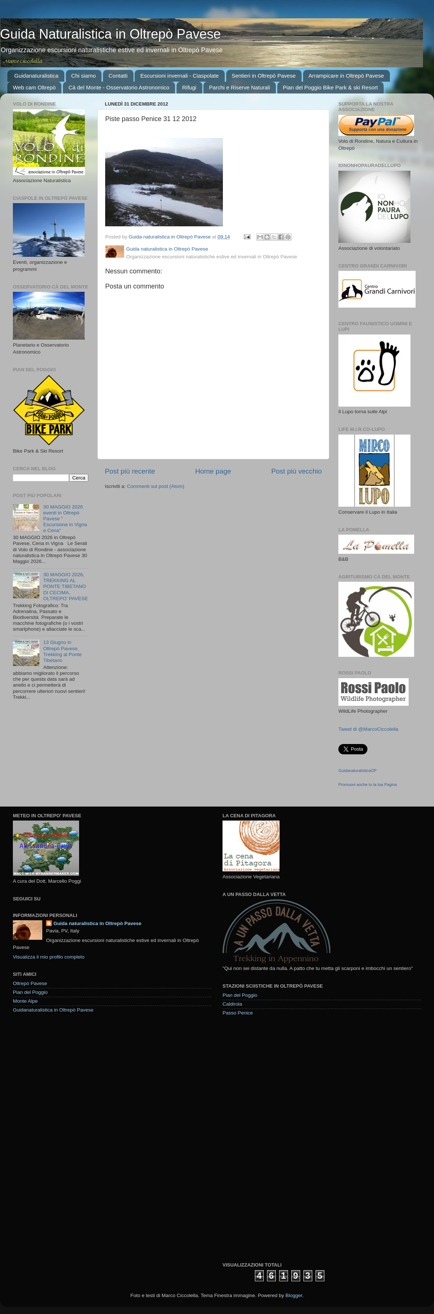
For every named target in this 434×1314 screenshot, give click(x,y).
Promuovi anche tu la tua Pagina (367, 784)
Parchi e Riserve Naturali (239, 87)
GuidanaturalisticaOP (357, 770)
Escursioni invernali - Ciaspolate (179, 75)
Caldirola (232, 1004)
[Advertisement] (250, 1138)
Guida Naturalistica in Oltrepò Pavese (110, 34)
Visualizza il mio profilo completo (49, 957)
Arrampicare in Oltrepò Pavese (346, 75)
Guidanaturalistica (36, 75)
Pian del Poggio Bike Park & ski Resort (330, 87)
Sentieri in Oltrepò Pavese (264, 75)
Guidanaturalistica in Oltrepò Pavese (53, 1010)
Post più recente (130, 471)
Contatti (118, 75)
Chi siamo (83, 75)
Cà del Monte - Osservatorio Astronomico (118, 87)
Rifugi (189, 87)
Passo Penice (238, 1013)
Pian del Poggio (30, 992)
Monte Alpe (25, 1001)
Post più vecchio (296, 471)
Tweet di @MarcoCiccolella (368, 729)
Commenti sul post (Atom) (155, 486)
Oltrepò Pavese (30, 983)
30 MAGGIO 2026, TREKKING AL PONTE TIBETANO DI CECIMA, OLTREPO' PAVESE (65, 586)
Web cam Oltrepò (34, 87)
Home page (213, 471)
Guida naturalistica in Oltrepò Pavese (97, 923)
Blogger (293, 1295)
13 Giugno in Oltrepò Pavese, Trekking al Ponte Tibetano (62, 651)
